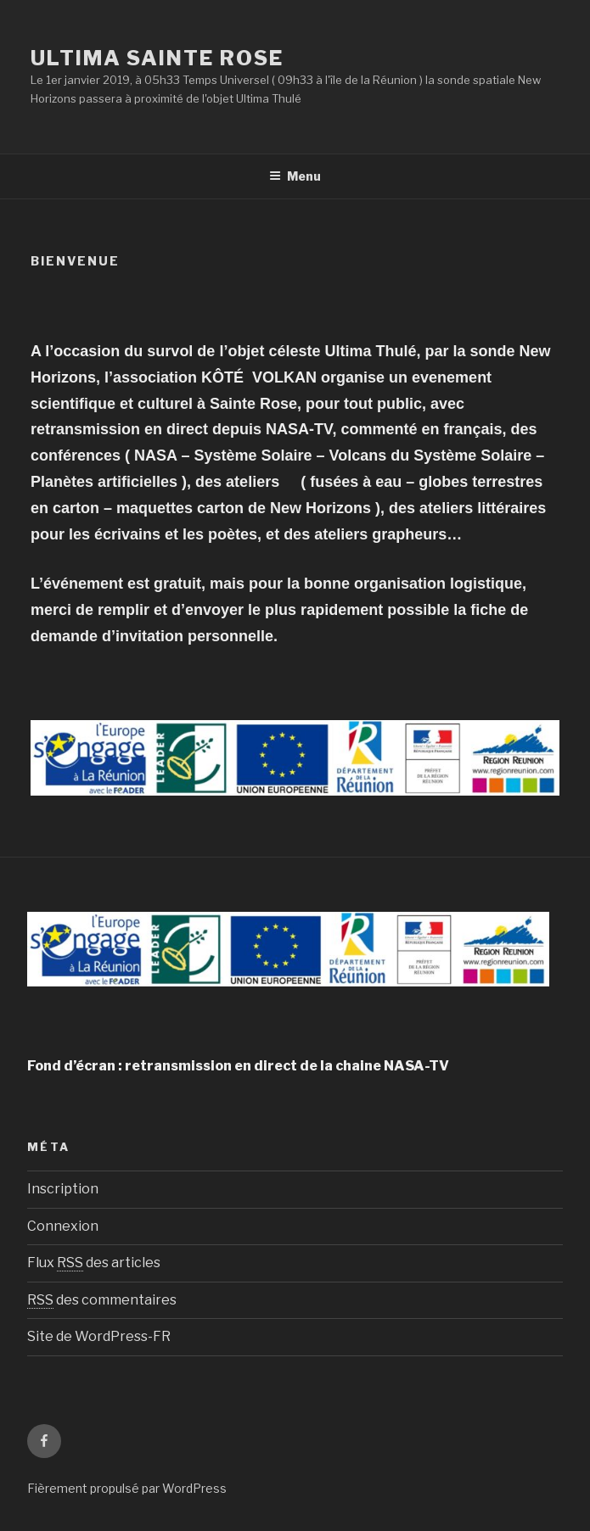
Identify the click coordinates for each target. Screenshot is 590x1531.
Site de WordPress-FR (99, 1336)
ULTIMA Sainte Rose (157, 58)
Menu (295, 176)
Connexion (62, 1226)
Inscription (62, 1189)
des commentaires (102, 1300)
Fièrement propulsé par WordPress (127, 1488)
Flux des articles (93, 1262)
